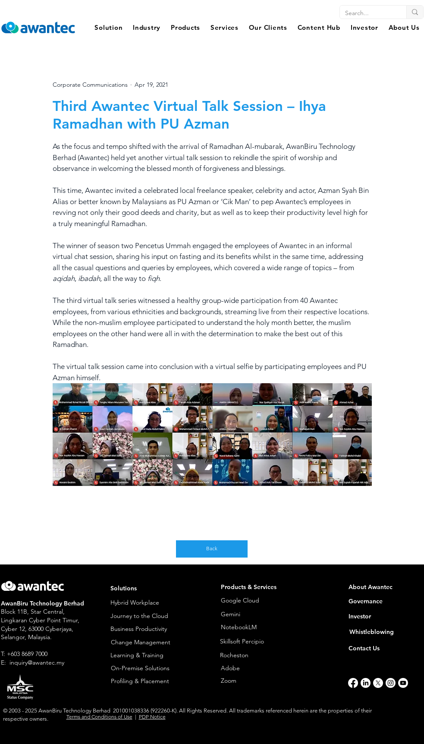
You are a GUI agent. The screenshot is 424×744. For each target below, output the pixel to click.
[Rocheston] (260, 655)
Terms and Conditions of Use (99, 716)
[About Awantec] (383, 587)
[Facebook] (353, 683)
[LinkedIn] (366, 683)
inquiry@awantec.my (36, 662)
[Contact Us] (377, 649)
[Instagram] (391, 683)
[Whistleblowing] (378, 632)
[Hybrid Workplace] (144, 603)
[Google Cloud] (252, 601)
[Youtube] (403, 683)
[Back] (212, 549)
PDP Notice (152, 716)
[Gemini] (242, 614)
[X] (378, 683)
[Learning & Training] (144, 655)
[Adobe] (249, 668)
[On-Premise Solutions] (145, 668)
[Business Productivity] (144, 629)
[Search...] (366, 13)
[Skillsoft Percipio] (260, 642)
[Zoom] (252, 681)
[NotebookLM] (242, 627)
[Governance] (383, 601)
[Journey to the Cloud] (144, 616)
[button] (109, 27)
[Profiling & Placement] (145, 681)
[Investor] (383, 617)
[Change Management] (145, 642)
